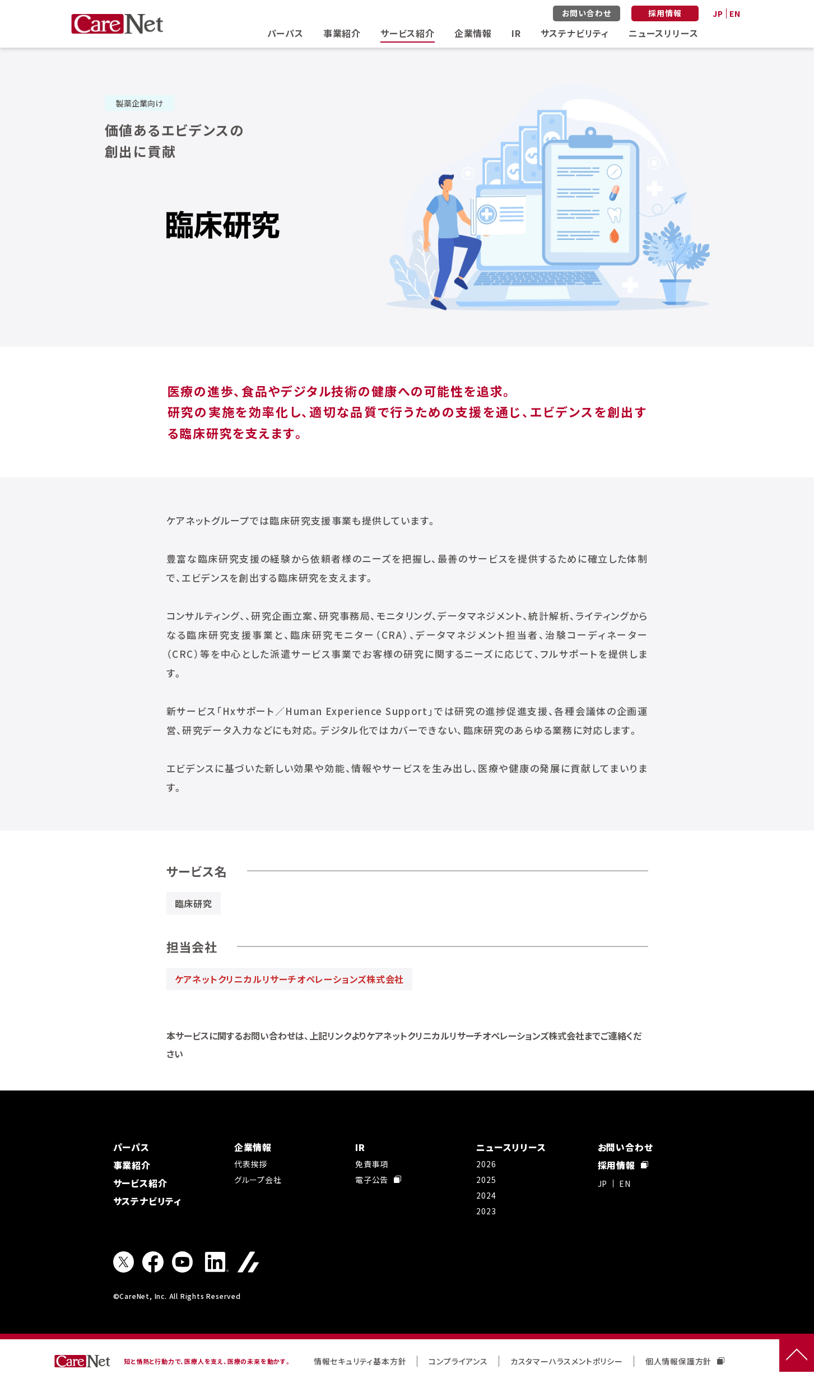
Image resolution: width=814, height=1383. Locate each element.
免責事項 (371, 1163)
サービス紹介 (407, 33)
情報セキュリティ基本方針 (360, 1361)
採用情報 (664, 12)
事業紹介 (342, 33)
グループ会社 (258, 1179)
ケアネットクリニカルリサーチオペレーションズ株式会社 (289, 979)
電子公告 (378, 1179)
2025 (486, 1179)
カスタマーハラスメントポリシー (566, 1361)
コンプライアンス (458, 1361)
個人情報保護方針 (684, 1361)
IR (516, 33)
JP (718, 13)
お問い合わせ (586, 12)
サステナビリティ (575, 33)
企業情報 (473, 33)
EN (735, 13)
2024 (486, 1195)
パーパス (285, 33)
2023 (486, 1211)
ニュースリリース (663, 33)
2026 (486, 1163)
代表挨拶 (250, 1163)
